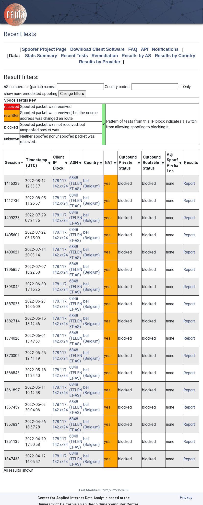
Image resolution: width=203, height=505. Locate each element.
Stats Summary (41, 55)
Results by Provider (99, 61)
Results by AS (136, 55)
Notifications (165, 49)
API (144, 49)
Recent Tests (74, 55)
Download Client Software (97, 49)
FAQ (132, 49)
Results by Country (175, 55)
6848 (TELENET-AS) (75, 183)
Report (189, 183)
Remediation (105, 55)
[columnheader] (14, 163)
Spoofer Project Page (44, 49)
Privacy (186, 497)
